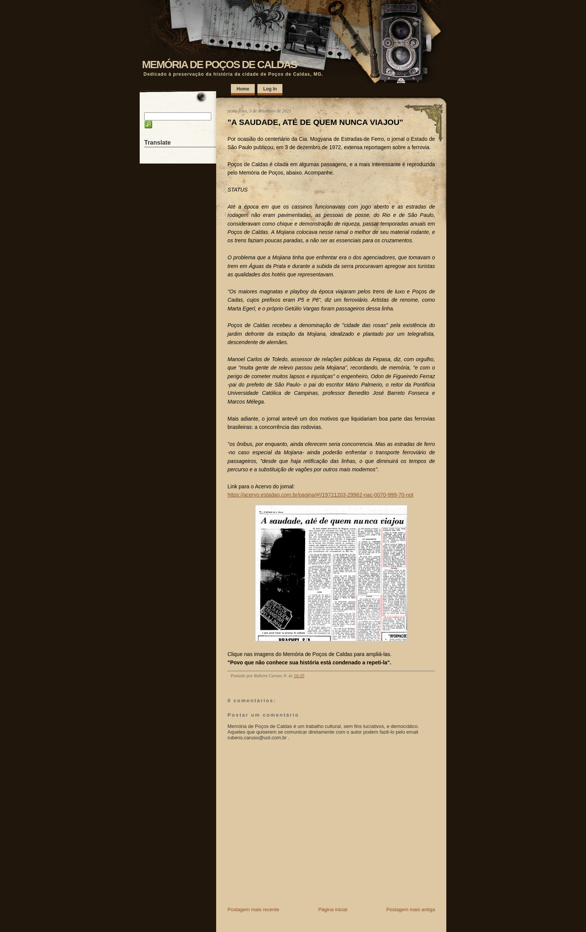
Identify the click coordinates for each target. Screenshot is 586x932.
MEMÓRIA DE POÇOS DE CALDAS (219, 64)
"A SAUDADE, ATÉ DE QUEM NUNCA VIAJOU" (315, 122)
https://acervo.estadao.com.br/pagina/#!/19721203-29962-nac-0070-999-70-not (320, 495)
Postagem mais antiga (410, 909)
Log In (270, 89)
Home (243, 89)
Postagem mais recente (253, 909)
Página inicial (333, 909)
